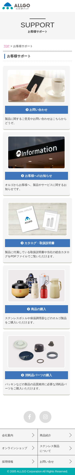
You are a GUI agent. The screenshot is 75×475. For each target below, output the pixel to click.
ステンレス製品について (49, 448)
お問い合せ (47, 461)
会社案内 (7, 435)
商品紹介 (45, 435)
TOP (7, 46)
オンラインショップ (14, 448)
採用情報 (7, 461)
